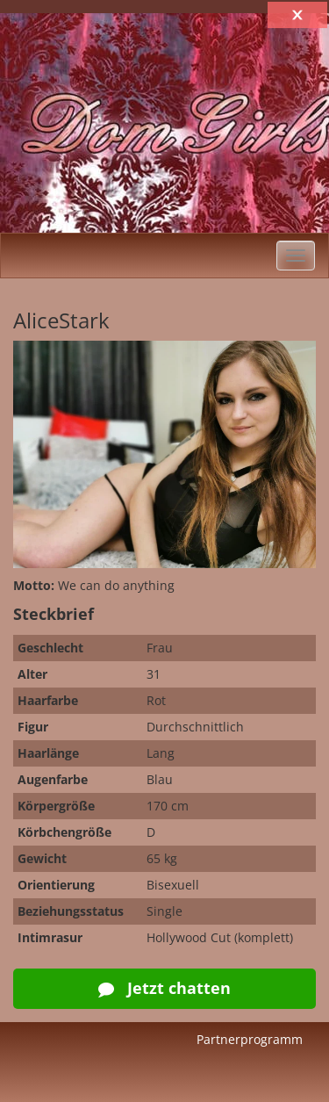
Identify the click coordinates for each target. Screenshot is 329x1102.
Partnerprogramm (250, 1039)
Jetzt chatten (164, 987)
